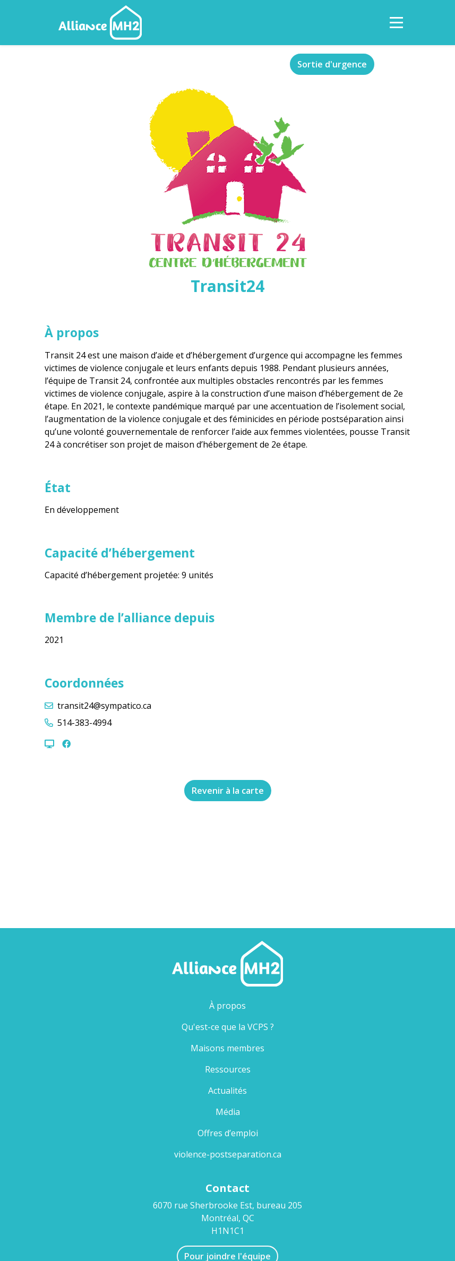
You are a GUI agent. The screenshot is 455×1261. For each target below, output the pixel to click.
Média (228, 1112)
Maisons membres (245, 1048)
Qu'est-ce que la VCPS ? (228, 1027)
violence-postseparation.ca (227, 1154)
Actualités (227, 1090)
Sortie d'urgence (332, 64)
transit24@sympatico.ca (104, 705)
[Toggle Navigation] (396, 22)
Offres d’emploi (228, 1133)
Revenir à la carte (228, 790)
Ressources (228, 1069)
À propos (227, 1005)
